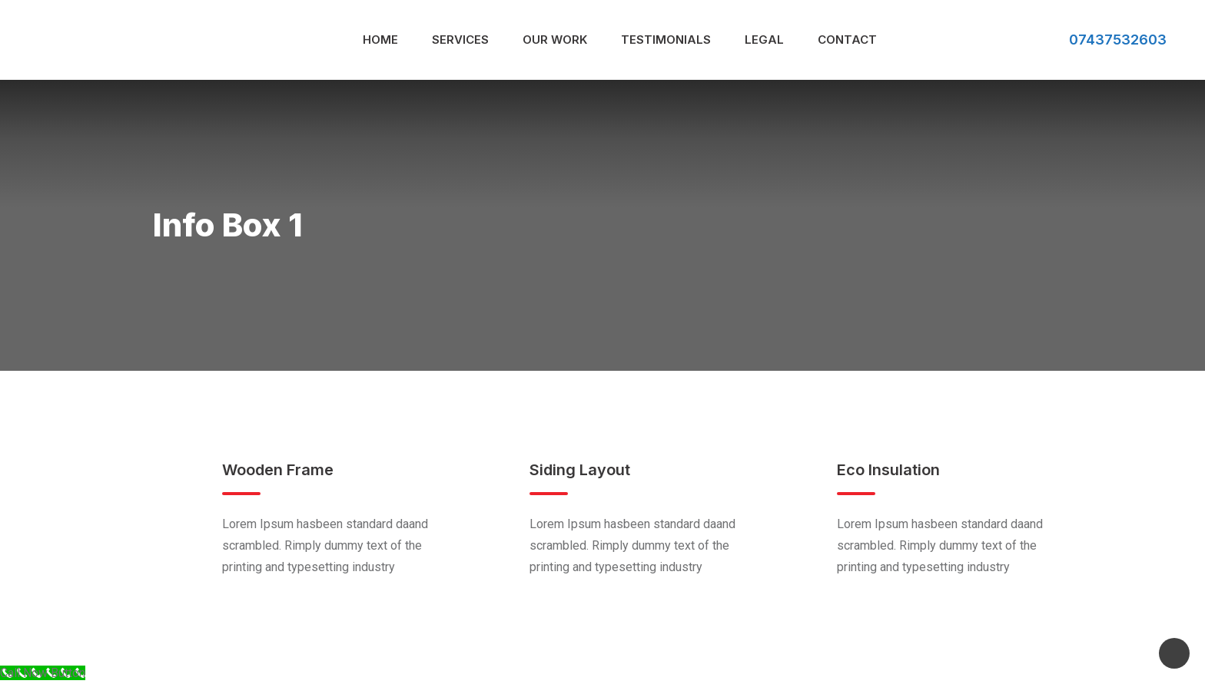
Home (380, 39)
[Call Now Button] (42, 673)
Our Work (555, 39)
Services (460, 39)
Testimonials (666, 39)
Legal (764, 39)
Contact (847, 39)
